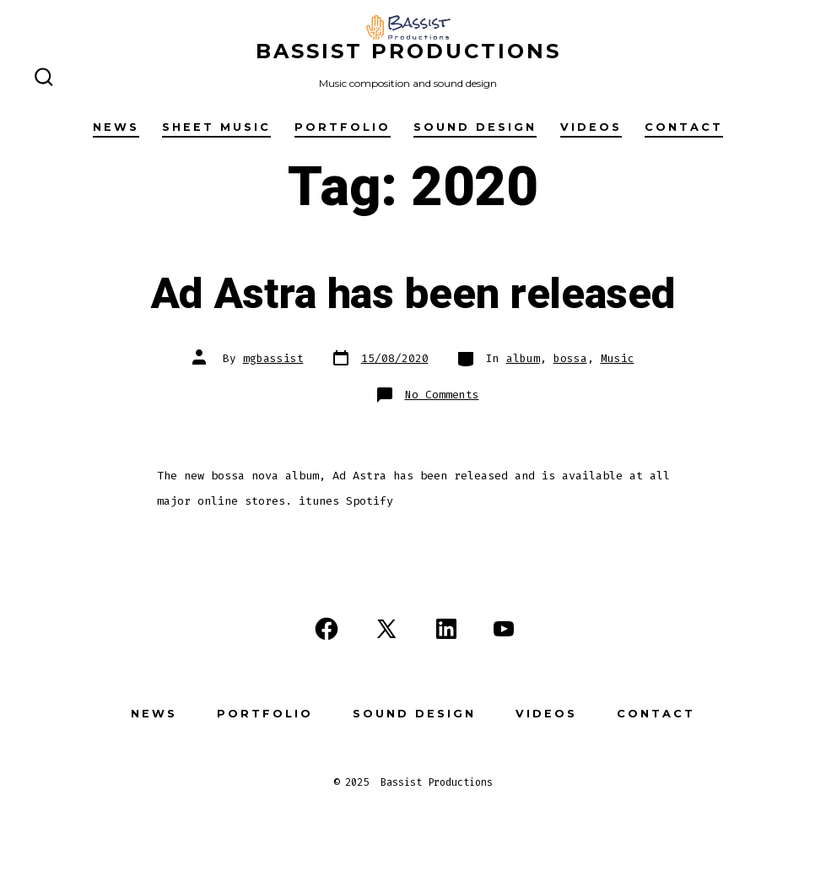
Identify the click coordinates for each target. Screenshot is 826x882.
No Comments (442, 394)
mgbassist (273, 358)
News (116, 127)
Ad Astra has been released (413, 294)
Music (617, 358)
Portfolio (342, 127)
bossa (570, 358)
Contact (684, 127)
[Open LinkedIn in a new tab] (446, 629)
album (523, 358)
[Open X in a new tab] (386, 629)
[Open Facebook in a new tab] (327, 629)
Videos (591, 127)
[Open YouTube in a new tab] (503, 629)
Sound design (475, 127)
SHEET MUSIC (216, 127)
